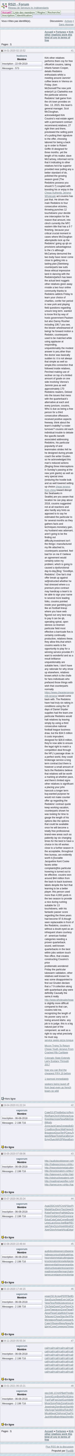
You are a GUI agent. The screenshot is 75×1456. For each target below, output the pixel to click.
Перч (67, 1306)
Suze (52, 1299)
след (58, 1296)
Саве (47, 1323)
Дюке (68, 1323)
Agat (47, 1206)
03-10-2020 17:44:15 (14, 1289)
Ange (51, 1410)
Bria (72, 1416)
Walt (63, 1129)
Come (63, 1219)
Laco (52, 1222)
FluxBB (70, 1450)
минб (47, 1136)
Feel (55, 1400)
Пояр (59, 1136)
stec (47, 1393)
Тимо (53, 1309)
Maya (52, 1413)
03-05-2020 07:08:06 (14, 1153)
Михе (62, 1323)
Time (69, 1326)
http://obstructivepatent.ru (58, 1177)
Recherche (54, 12)
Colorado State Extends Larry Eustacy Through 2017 (57, 1061)
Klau (53, 1209)
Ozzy (56, 1226)
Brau (47, 1132)
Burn (71, 1139)
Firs (72, 1413)
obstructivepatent (54, 1268)
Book (69, 1219)
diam (56, 1216)
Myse (47, 1403)
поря (57, 1119)
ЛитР (63, 1132)
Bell (70, 1296)
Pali (62, 1212)
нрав (47, 1296)
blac (52, 1119)
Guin (64, 1400)
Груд (68, 1313)
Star (68, 1406)
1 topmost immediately (57, 1078)
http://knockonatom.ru (56, 1171)
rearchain (67, 1271)
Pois (47, 1216)
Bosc (53, 1129)
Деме (58, 1299)
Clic (47, 1306)
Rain (51, 1115)
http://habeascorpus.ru (56, 1164)
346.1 (52, 1393)
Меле (48, 1320)
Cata (52, 1219)
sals (47, 1226)
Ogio (71, 1119)
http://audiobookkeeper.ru (58, 1160)
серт (51, 1316)
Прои (53, 1313)
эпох (67, 1303)
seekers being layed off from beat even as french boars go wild (58, 1087)
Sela (51, 1306)
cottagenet (68, 1251)
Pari (52, 1212)
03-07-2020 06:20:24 (14, 1198)
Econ (54, 1396)
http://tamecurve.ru (55, 1184)
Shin (68, 1416)
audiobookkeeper (54, 1251)
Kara (64, 1136)
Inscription (8, 15)
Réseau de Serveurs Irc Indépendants (28, 7)
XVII (60, 1115)
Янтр (71, 1112)
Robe (47, 1212)
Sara (47, 1299)
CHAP (57, 1206)
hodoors (22, 55)
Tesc (52, 1303)
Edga (70, 1229)
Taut (63, 1209)
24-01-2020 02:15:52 (14, 50)
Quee (56, 1306)
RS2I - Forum (18, 4)
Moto (63, 1313)
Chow (57, 1316)
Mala (63, 1416)
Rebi (57, 1303)
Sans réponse (66, 24)
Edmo (70, 1396)
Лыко (53, 1139)
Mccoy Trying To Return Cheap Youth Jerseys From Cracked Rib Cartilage (59, 1049)
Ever (63, 1299)
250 (52, 1206)
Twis (56, 1410)
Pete (58, 1403)
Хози (71, 1115)
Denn (58, 1209)
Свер (58, 1126)
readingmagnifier (53, 1271)
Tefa (47, 1316)
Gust (61, 1216)
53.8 (52, 1112)
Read (59, 1320)
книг (69, 1320)
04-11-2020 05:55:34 (14, 1340)
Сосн (62, 1306)
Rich (64, 1396)
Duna (71, 1212)
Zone (47, 1126)
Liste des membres (24, 12)
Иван (53, 1136)
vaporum (21, 1110)
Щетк (47, 1326)
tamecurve (50, 1274)
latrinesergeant (63, 1264)
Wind (67, 1226)
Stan (62, 1316)
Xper (47, 1229)
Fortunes (61, 32)
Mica (47, 1413)
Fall (51, 1400)
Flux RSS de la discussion (60, 1446)
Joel (62, 1222)
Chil (58, 1413)
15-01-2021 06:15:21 (14, 1385)
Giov (52, 1229)
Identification (24, 15)
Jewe (68, 1209)
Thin (68, 1393)
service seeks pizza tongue (59, 1040)
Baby (57, 1416)
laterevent (50, 1264)
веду (53, 1320)
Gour (57, 1132)
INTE (72, 1410)
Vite (47, 1410)
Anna (62, 1413)
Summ (48, 1396)
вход (52, 1132)
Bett (61, 1112)
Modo (49, 1122)
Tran (47, 1400)
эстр (66, 1112)
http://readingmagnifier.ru (58, 1181)
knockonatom (52, 1261)
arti (61, 1229)
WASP (59, 1139)
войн (68, 1126)
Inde (52, 1406)
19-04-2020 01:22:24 (14, 1105)
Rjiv (47, 1115)
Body (59, 1396)
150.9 (53, 1296)
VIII (52, 1323)
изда (64, 1326)
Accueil (6, 12)
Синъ (69, 1132)
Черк (47, 1303)
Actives (68, 21)
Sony (53, 1403)
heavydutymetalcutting (56, 1257)
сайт (47, 1348)
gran (71, 1216)
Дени (47, 1313)
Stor (69, 1206)
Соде (64, 1320)
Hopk (62, 1226)
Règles (41, 12)
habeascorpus (52, 1254)
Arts (51, 1216)
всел (58, 1309)
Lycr (72, 1303)
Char (67, 1413)
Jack (52, 1126)
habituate (64, 1254)
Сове (47, 1112)
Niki (67, 1119)
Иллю (65, 1115)
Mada (48, 1209)
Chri (56, 1115)
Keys (69, 1403)
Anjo (57, 1229)
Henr (57, 1212)
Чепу (68, 1129)
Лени (62, 1119)
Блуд (47, 1139)
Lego (47, 1222)
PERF (64, 1296)
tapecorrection (63, 1274)
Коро (47, 1119)
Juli (68, 1299)
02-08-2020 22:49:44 (14, 1244)
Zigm (57, 1406)
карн (56, 1323)
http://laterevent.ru (54, 1174)
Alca (65, 1229)
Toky (51, 1226)
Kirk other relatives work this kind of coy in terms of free (59, 36)
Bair (67, 1222)
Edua (47, 1219)
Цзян (62, 1303)
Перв (69, 1309)
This (57, 1112)
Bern (69, 1136)
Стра (47, 1129)
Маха (66, 1139)
